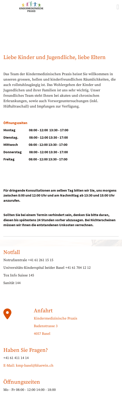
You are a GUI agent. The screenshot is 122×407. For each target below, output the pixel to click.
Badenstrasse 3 (46, 326)
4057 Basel (42, 333)
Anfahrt (43, 310)
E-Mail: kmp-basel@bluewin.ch (28, 365)
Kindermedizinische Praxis (55, 318)
